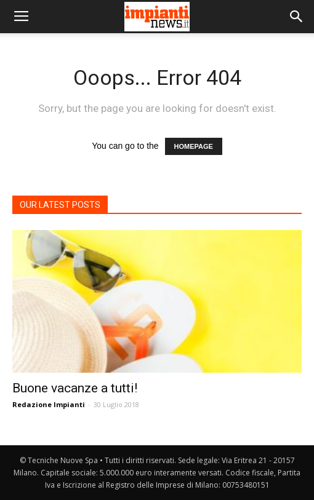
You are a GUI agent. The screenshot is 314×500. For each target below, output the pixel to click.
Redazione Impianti (48, 404)
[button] (297, 16)
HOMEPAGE (193, 146)
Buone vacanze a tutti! (74, 388)
